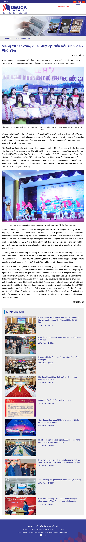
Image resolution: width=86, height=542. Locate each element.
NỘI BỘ (4, 2)
